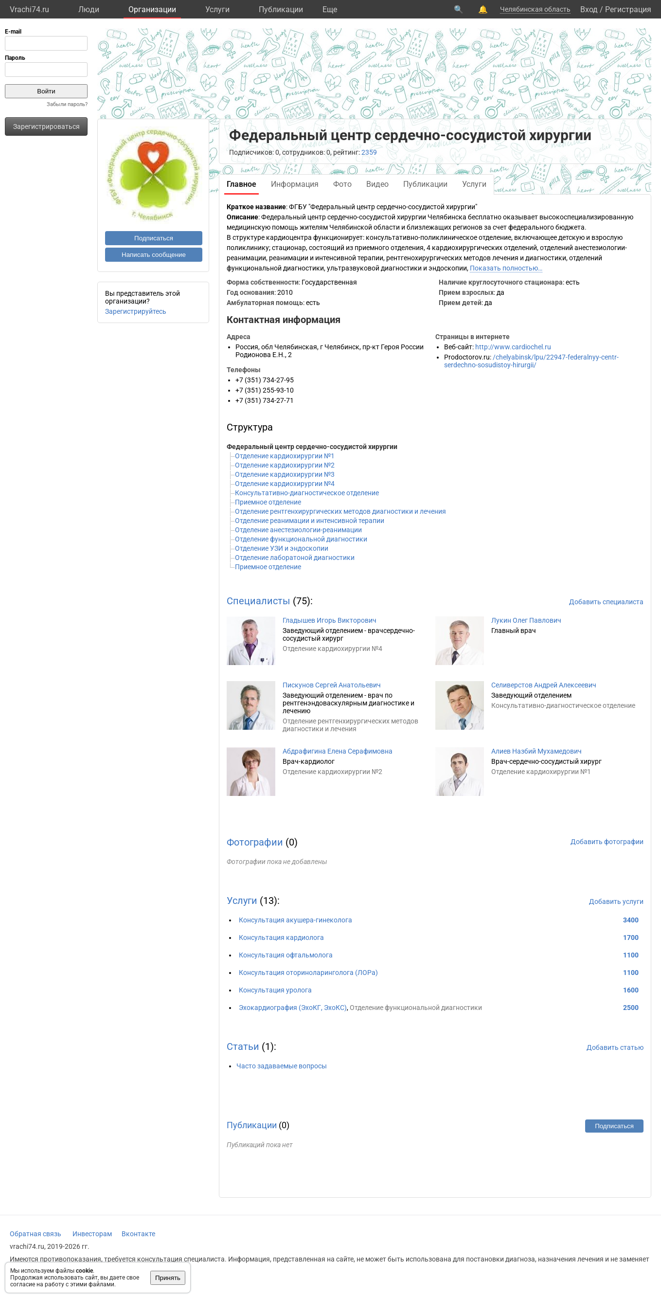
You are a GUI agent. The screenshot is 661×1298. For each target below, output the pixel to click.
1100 (631, 955)
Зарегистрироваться (46, 126)
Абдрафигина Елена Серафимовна (338, 751)
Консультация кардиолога (281, 937)
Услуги (217, 9)
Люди (88, 9)
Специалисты (258, 601)
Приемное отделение (268, 502)
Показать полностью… (506, 268)
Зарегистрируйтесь (135, 311)
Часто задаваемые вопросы (281, 1066)
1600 (631, 990)
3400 (631, 920)
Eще (329, 9)
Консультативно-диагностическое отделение (307, 493)
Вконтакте (138, 1234)
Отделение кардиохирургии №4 (285, 483)
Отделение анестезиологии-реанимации (298, 530)
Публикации (281, 9)
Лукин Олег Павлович (526, 620)
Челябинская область (535, 9)
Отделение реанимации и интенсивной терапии (309, 520)
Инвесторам (92, 1234)
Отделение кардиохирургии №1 (285, 456)
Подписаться (153, 238)
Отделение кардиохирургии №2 (285, 465)
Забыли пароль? (67, 104)
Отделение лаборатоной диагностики (295, 557)
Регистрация (628, 9)
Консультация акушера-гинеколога (295, 920)
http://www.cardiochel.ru (513, 347)
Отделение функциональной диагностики (301, 539)
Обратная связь (35, 1234)
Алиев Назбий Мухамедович (536, 751)
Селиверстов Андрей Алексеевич (543, 685)
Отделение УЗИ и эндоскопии (281, 548)
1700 (631, 937)
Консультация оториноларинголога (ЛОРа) (308, 972)
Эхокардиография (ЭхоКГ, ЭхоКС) (293, 1007)
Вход (589, 9)
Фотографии (255, 842)
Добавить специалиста (606, 602)
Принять (167, 1277)
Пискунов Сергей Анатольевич (332, 685)
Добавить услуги (616, 901)
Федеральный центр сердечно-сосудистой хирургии (312, 447)
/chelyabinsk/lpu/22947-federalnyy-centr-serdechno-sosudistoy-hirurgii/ (531, 361)
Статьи (243, 1046)
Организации (152, 9)
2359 (369, 152)
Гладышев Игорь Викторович (329, 620)
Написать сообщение (154, 254)
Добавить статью (615, 1047)
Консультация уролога (275, 990)
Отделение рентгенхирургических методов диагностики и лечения (340, 511)
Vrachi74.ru (29, 9)
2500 (631, 1007)
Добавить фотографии (607, 842)
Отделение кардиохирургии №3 (285, 474)
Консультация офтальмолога (286, 955)
